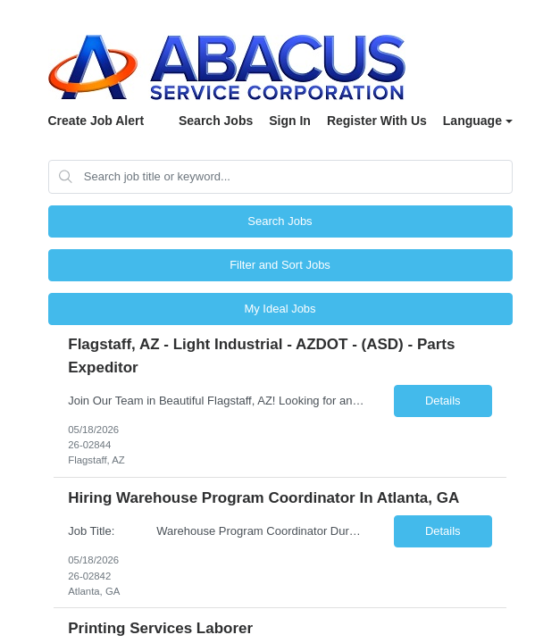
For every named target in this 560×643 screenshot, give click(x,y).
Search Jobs (216, 120)
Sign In (290, 120)
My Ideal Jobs (279, 308)
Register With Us (377, 120)
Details (443, 400)
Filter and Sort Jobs (280, 264)
